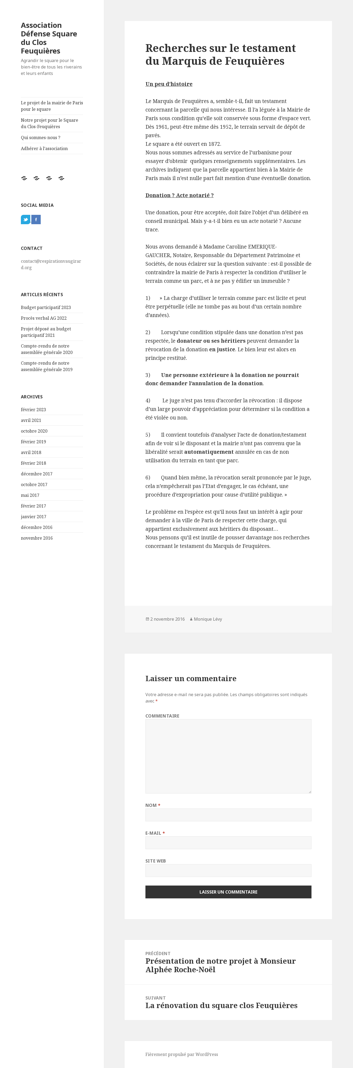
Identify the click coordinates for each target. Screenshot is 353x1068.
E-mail (155, 833)
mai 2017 (30, 495)
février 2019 (33, 442)
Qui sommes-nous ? (40, 137)
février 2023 (33, 410)
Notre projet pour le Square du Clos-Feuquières (49, 123)
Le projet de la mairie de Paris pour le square (52, 106)
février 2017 (33, 506)
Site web (155, 861)
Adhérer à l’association (44, 148)
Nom (153, 805)
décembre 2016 (36, 527)
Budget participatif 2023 (46, 307)
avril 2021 (31, 420)
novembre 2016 (37, 538)
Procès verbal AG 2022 (44, 318)
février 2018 (33, 463)
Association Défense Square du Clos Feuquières (49, 38)
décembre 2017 (36, 474)
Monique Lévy (208, 619)
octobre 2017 (34, 484)
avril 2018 (31, 452)
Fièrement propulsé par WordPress (181, 1054)
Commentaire (162, 716)
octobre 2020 (34, 431)
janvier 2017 (33, 517)
